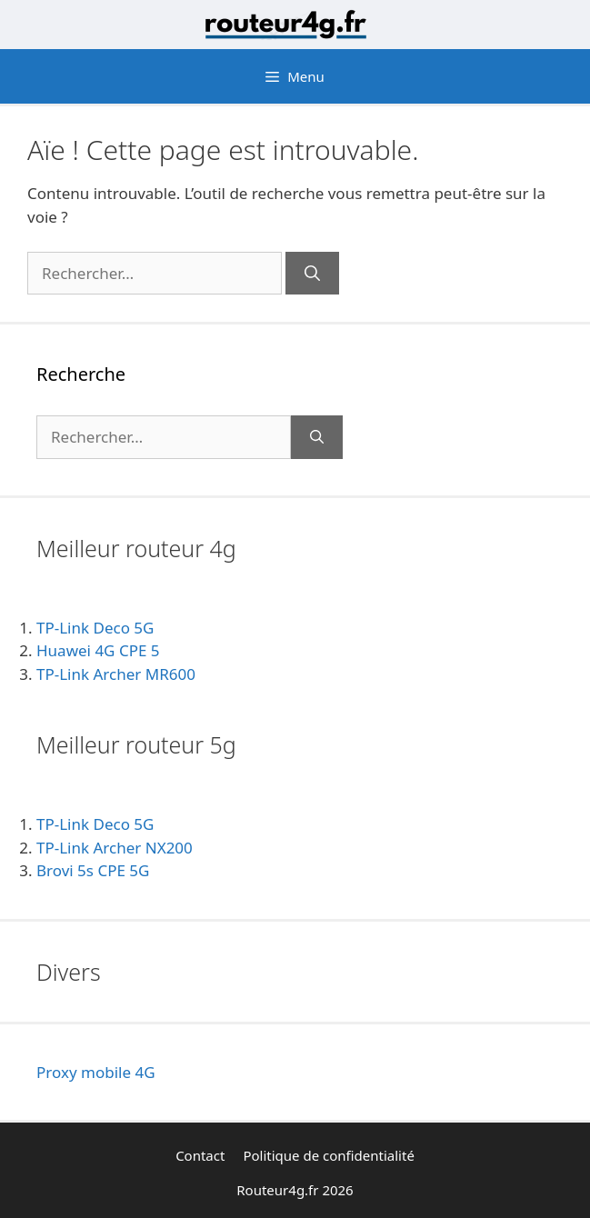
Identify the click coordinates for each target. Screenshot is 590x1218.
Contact (200, 1155)
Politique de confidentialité (328, 1155)
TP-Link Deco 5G (95, 627)
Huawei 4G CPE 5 (98, 650)
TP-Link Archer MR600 (115, 674)
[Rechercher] (312, 273)
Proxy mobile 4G (95, 1072)
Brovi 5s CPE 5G (92, 870)
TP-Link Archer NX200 (114, 847)
